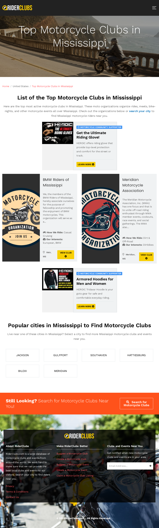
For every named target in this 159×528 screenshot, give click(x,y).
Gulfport (60, 355)
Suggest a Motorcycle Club (72, 453)
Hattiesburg (136, 355)
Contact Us (12, 497)
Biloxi (22, 371)
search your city (140, 111)
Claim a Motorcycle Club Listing (75, 475)
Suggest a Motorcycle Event (73, 464)
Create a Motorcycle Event (72, 470)
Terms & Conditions (17, 491)
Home (5, 86)
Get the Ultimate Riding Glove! (91, 135)
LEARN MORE (86, 164)
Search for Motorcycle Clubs (136, 403)
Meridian (60, 371)
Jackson (22, 355)
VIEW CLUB (66, 254)
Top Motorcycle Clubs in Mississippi (52, 86)
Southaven (98, 355)
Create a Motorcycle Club (71, 459)
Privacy (10, 486)
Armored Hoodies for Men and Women (94, 281)
